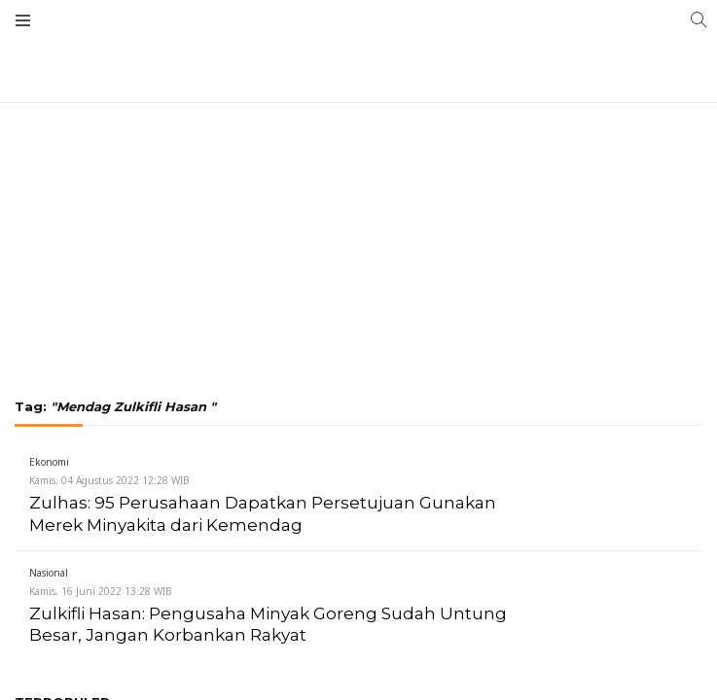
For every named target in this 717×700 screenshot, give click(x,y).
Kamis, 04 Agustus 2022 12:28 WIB (109, 480)
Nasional (48, 572)
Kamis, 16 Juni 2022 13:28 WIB (100, 591)
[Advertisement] (358, 146)
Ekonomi (49, 462)
